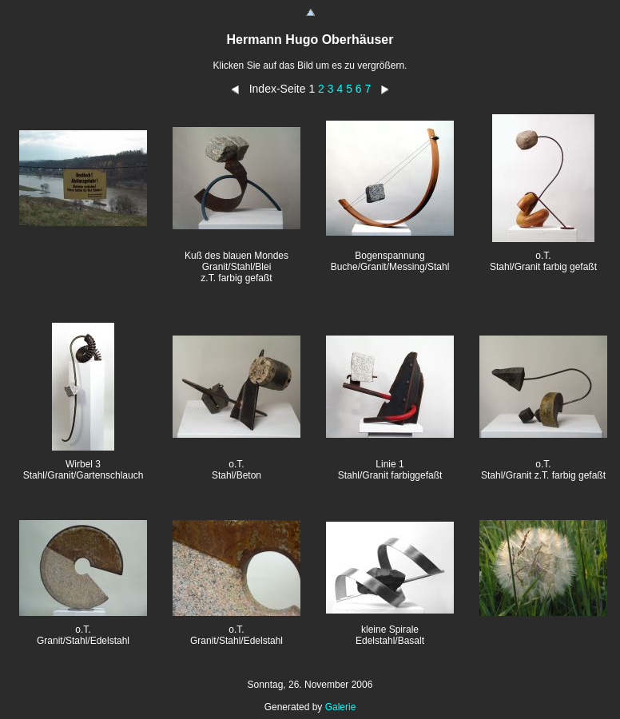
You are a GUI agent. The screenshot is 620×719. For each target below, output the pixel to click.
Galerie (340, 707)
